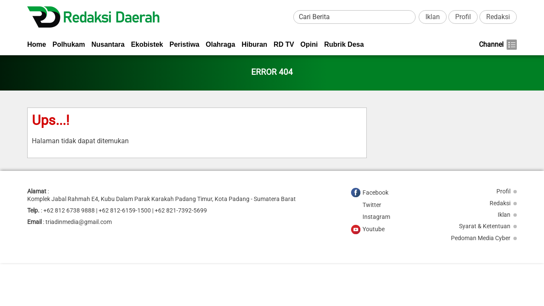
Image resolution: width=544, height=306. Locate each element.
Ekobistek (147, 44)
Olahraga (220, 44)
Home (36, 44)
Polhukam (68, 44)
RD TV (284, 44)
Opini (309, 44)
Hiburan (254, 44)
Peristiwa (184, 44)
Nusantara (108, 44)
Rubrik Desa (344, 44)
